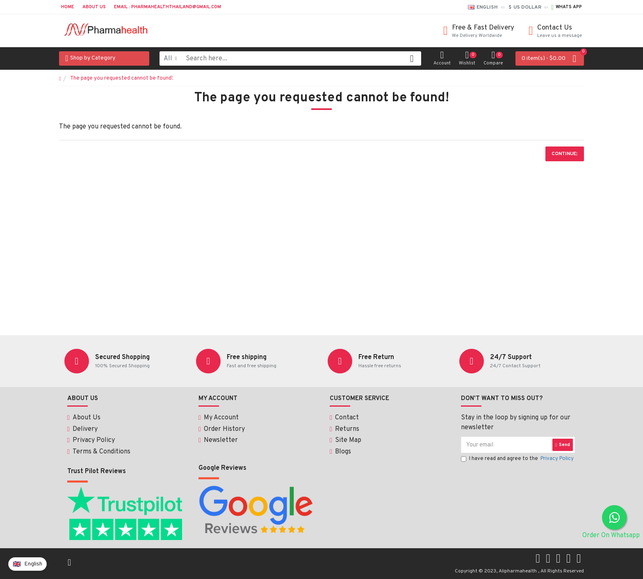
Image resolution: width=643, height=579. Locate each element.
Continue (564, 154)
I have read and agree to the (518, 465)
